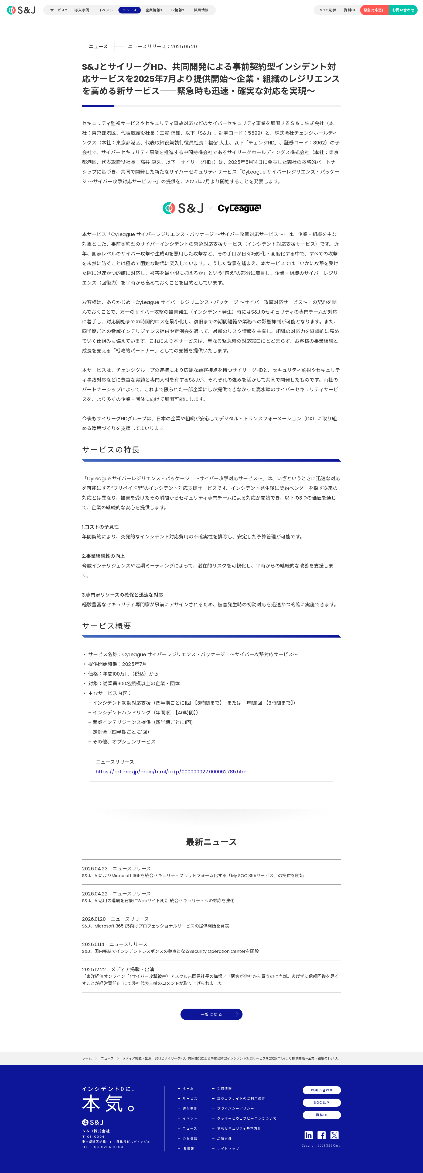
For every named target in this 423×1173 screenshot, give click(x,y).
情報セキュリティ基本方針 (239, 1128)
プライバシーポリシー (235, 1108)
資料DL (350, 10)
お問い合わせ (403, 10)
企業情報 (152, 10)
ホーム (87, 1058)
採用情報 (201, 10)
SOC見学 (328, 10)
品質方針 (224, 1138)
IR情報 (176, 10)
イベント (105, 10)
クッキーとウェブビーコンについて (247, 1118)
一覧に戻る (211, 1014)
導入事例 (81, 10)
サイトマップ (228, 1148)
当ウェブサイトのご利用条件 (241, 1098)
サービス (57, 10)
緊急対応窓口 (375, 10)
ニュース (129, 10)
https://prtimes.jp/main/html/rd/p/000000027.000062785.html (172, 771)
